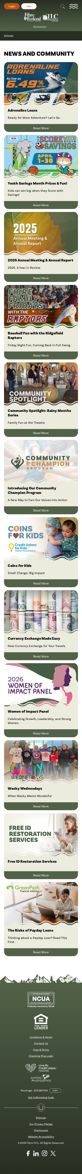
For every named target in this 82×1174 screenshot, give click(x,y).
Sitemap (41, 1117)
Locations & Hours (41, 1037)
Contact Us (41, 1043)
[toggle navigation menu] (73, 6)
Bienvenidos (39, 26)
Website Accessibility (41, 1136)
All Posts (8, 35)
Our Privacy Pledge (40, 1124)
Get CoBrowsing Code (41, 1097)
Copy (55, 1090)
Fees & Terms (41, 1049)
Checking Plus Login (41, 1055)
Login (12, 6)
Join (29, 6)
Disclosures (41, 1130)
